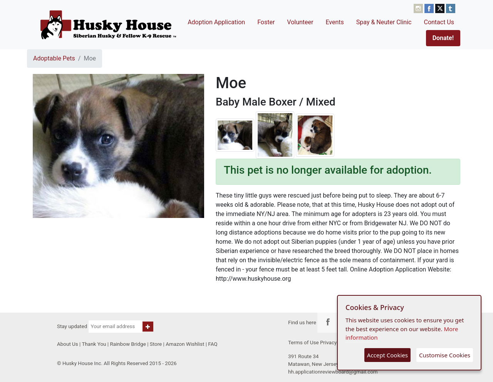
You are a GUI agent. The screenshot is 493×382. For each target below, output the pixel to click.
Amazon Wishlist (185, 344)
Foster (266, 22)
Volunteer (300, 22)
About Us (67, 344)
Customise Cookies (444, 355)
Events (334, 22)
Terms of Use (303, 342)
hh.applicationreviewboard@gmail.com (333, 372)
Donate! (443, 38)
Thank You (94, 344)
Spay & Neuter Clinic (384, 22)
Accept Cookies (387, 355)
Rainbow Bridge (128, 344)
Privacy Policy (336, 342)
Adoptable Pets (54, 58)
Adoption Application (216, 22)
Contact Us (439, 22)
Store (156, 344)
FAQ (212, 344)
